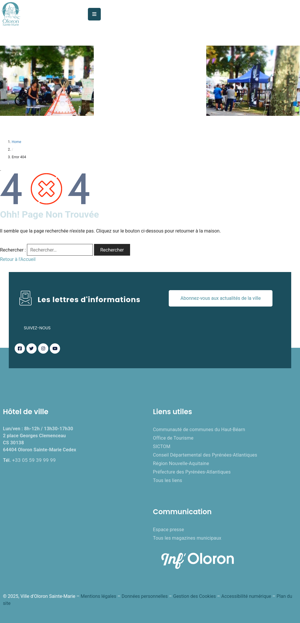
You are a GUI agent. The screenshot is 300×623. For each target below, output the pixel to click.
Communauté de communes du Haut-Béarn (199, 429)
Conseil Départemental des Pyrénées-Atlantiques (205, 455)
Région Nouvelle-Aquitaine (181, 463)
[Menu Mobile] (94, 14)
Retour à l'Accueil (17, 259)
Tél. (29, 460)
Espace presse (168, 529)
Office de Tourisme (173, 438)
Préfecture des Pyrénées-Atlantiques (192, 472)
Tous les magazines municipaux (187, 538)
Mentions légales (98, 596)
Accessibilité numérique (246, 596)
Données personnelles (145, 596)
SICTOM (162, 446)
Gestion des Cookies (194, 596)
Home (16, 142)
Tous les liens (167, 480)
